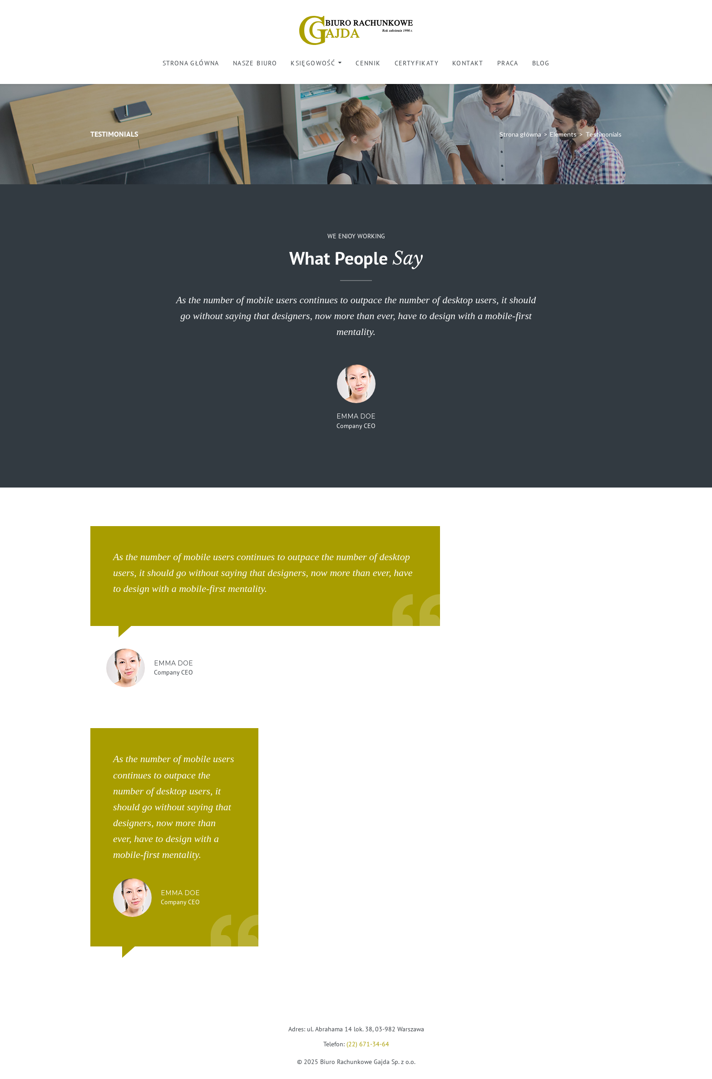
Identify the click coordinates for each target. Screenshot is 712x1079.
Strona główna (191, 63)
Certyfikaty (417, 63)
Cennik (368, 63)
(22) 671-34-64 (367, 1044)
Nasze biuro (255, 63)
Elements (563, 134)
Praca (508, 63)
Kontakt (468, 63)
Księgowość (313, 63)
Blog (541, 63)
